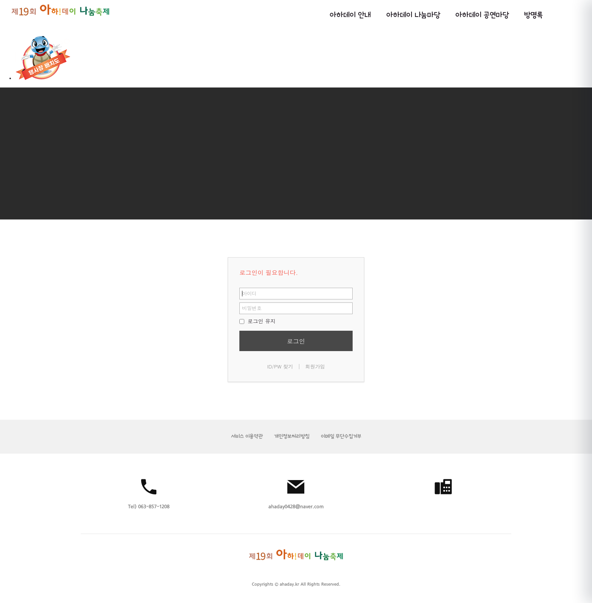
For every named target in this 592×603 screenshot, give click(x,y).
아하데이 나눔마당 (413, 15)
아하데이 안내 (350, 15)
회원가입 (315, 366)
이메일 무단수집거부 (341, 436)
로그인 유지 (257, 321)
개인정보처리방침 (292, 436)
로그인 (296, 341)
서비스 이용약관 (247, 436)
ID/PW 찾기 (280, 366)
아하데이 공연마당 (482, 15)
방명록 (533, 15)
